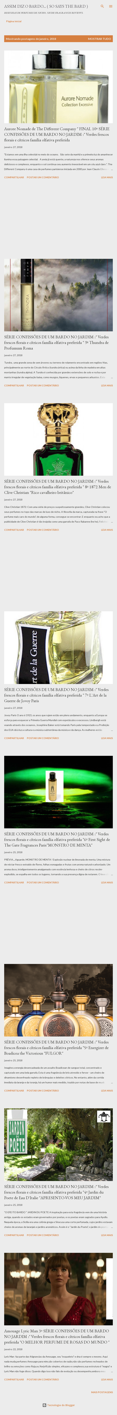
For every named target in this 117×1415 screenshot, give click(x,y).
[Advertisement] (58, 219)
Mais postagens (102, 1392)
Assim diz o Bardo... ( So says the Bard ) (46, 6)
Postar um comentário (43, 177)
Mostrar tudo (99, 38)
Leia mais (107, 177)
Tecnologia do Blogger (58, 1405)
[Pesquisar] (102, 6)
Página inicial (13, 21)
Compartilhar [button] (14, 177)
